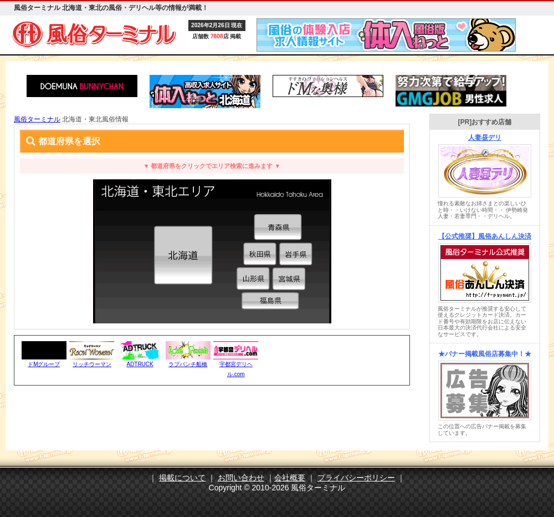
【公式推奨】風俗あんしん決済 (484, 236)
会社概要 (289, 477)
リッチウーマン (92, 364)
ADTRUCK (139, 364)
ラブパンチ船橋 (187, 364)
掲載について (182, 477)
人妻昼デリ (484, 137)
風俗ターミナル (37, 119)
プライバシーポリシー (356, 477)
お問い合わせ (241, 477)
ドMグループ (44, 364)
